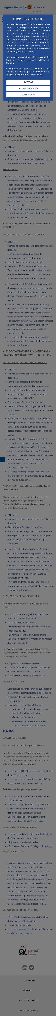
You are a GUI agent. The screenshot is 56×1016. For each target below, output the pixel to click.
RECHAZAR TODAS (28, 88)
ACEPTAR (28, 82)
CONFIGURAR (28, 94)
